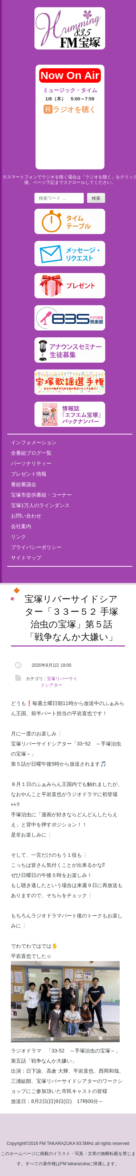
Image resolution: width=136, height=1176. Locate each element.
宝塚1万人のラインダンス (40, 505)
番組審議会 (23, 484)
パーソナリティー (31, 463)
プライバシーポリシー (36, 547)
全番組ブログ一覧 (31, 453)
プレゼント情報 (28, 474)
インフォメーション (34, 442)
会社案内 (21, 526)
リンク (18, 537)
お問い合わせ (26, 516)
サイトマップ (26, 558)
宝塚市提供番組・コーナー (41, 495)
